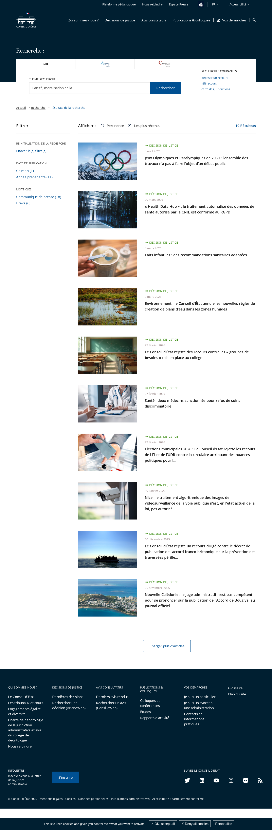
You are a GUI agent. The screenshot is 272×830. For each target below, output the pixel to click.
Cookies (70, 799)
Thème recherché (42, 79)
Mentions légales (51, 799)
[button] (83, 20)
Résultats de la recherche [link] (68, 108)
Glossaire (235, 688)
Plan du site (237, 694)
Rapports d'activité (154, 717)
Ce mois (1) (25, 170)
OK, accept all (163, 824)
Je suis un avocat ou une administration (199, 705)
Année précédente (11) (34, 177)
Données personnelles (93, 799)
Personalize (223, 824)
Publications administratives (130, 799)
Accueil (21, 108)
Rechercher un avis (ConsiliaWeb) (111, 705)
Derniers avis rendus (112, 696)
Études (145, 711)
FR (213, 4)
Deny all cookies (194, 824)
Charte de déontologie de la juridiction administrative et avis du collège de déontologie (25, 730)
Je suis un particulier (200, 696)
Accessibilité (238, 4)
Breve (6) (23, 203)
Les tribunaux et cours (25, 702)
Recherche (38, 108)
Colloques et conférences (150, 703)
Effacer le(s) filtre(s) (31, 151)
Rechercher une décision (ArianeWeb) (69, 705)
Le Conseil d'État (21, 696)
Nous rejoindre (20, 746)
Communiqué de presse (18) (38, 196)
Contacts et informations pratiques (194, 719)
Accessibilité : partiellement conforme (178, 799)
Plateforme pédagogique (119, 4)
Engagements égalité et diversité (24, 711)
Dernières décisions (67, 696)
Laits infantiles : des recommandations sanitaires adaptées (196, 254)
